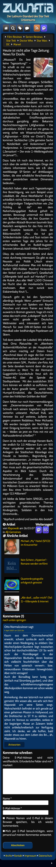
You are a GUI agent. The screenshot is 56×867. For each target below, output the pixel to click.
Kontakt (18, 855)
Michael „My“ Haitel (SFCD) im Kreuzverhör (27, 546)
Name (7, 798)
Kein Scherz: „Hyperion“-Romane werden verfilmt (26, 565)
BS (46, 529)
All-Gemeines (13, 532)
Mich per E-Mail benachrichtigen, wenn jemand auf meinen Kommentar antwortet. (28, 832)
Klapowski (13, 528)
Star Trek (11, 40)
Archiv (8, 855)
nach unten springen (14, 620)
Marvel (17, 44)
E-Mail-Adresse (12, 808)
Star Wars (42, 40)
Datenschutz (45, 855)
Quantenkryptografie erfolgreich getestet (23, 584)
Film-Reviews (14, 37)
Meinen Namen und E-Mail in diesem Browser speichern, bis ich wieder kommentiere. (28, 821)
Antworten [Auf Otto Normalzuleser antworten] (14, 744)
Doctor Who (26, 40)
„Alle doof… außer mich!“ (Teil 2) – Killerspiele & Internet (28, 603)
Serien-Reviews (34, 37)
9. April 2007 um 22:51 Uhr (14, 630)
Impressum (30, 855)
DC (8, 44)
